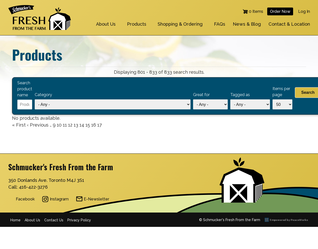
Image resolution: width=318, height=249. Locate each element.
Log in (304, 11)
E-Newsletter (96, 199)
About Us (106, 24)
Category (43, 94)
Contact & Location (289, 24)
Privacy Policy (79, 220)
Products (136, 24)
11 (65, 124)
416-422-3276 (33, 187)
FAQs (219, 24)
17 (99, 124)
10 (59, 124)
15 (87, 124)
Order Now (280, 11)
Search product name (24, 88)
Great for (201, 94)
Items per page (281, 91)
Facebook (25, 199)
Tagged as (240, 94)
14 (81, 124)
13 (76, 124)
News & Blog (247, 24)
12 (70, 124)
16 (93, 124)
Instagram (59, 199)
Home (15, 220)
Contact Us (53, 220)
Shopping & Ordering (180, 24)
